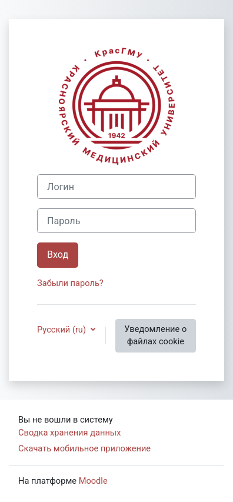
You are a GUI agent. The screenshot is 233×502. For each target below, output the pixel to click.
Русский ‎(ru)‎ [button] (62, 329)
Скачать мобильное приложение (84, 448)
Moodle (93, 481)
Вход (57, 254)
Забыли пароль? (70, 283)
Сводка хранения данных (69, 432)
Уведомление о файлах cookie (155, 335)
